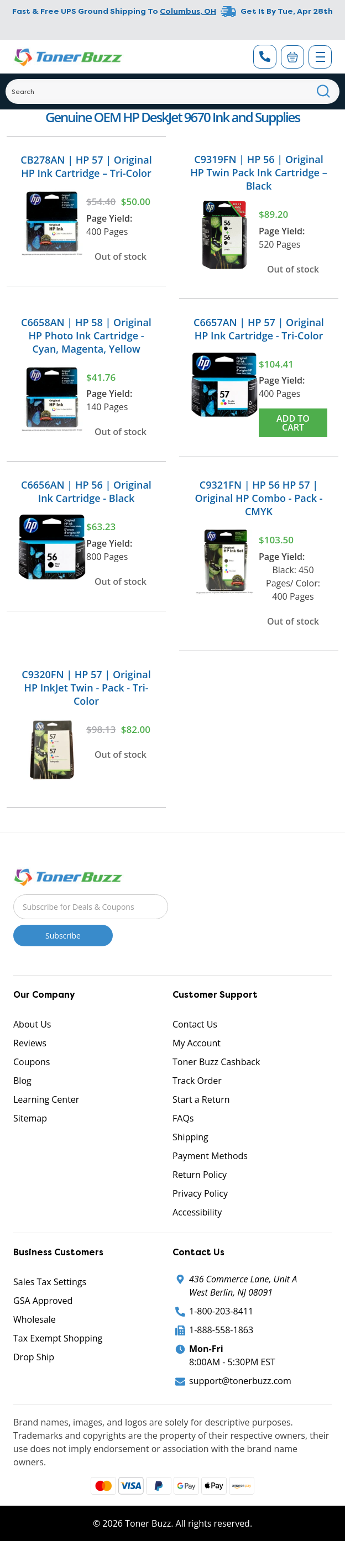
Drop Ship (33, 1357)
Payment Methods (210, 1156)
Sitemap (30, 1118)
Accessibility (197, 1212)
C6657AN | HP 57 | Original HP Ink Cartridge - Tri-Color (259, 329)
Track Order (197, 1081)
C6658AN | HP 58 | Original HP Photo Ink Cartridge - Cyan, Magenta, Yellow (86, 335)
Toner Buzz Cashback (216, 1062)
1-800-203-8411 (221, 1311)
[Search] (172, 91)
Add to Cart (293, 422)
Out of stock (121, 256)
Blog (22, 1081)
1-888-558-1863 (221, 1330)
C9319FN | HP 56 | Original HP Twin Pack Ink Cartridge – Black (258, 172)
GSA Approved (42, 1301)
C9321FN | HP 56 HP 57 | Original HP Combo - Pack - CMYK (259, 498)
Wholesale (34, 1319)
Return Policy (199, 1175)
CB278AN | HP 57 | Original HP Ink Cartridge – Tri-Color (85, 166)
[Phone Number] (264, 57)
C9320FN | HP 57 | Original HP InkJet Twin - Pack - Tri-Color (86, 688)
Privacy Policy (200, 1193)
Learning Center (46, 1099)
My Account (196, 1043)
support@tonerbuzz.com (240, 1381)
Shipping (190, 1137)
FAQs (183, 1118)
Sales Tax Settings (49, 1282)
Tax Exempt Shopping (57, 1338)
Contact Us (194, 1024)
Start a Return (201, 1099)
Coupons (31, 1062)
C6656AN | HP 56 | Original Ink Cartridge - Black (86, 491)
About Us (32, 1024)
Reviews (29, 1043)
